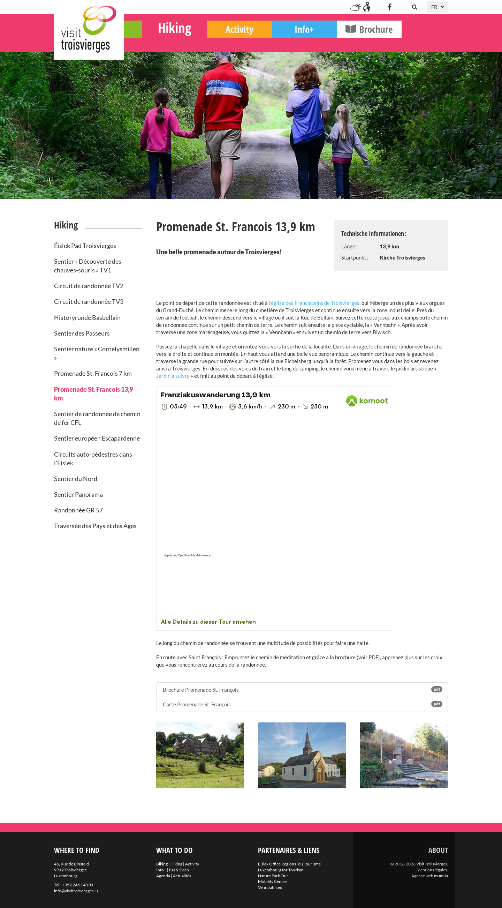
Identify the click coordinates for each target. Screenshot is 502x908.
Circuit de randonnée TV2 (88, 286)
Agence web (422, 875)
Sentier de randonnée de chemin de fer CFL (97, 418)
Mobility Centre (272, 881)
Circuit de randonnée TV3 (88, 301)
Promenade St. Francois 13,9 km (93, 393)
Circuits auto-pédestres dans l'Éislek (93, 458)
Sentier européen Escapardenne (97, 438)
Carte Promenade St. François (302, 704)
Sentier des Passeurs (82, 333)
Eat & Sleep (179, 869)
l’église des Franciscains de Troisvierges (313, 303)
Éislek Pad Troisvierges (85, 245)
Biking (156, 42)
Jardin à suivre (173, 376)
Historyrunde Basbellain (87, 317)
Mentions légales (432, 869)
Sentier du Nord (75, 478)
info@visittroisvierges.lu (76, 890)
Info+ (350, 42)
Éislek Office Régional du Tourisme (289, 863)
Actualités (182, 875)
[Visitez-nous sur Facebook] (389, 7)
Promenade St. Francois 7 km (93, 373)
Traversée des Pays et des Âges (95, 526)
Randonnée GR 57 (78, 510)
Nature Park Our (273, 875)
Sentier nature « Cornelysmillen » (96, 353)
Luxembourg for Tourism (280, 869)
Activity (286, 42)
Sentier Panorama (78, 494)
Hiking (221, 40)
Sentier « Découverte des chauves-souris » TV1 (87, 265)
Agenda (163, 875)
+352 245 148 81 (77, 884)
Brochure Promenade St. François (302, 689)
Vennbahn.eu (270, 887)
